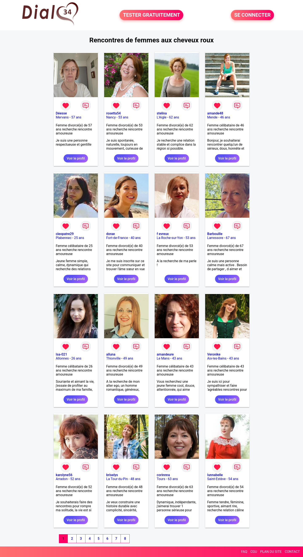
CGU (253, 552)
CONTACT (292, 552)
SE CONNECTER (252, 15)
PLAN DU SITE (271, 552)
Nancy (111, 117)
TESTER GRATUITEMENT (151, 15)
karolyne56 (64, 475)
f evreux (163, 234)
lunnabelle (215, 475)
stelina (162, 113)
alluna (110, 354)
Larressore (215, 238)
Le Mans (163, 358)
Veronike (214, 354)
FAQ (244, 552)
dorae (110, 234)
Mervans (62, 117)
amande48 (215, 113)
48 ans (135, 479)
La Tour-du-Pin (117, 479)
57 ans (76, 117)
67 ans (231, 238)
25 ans (79, 238)
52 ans (75, 479)
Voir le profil (76, 158)
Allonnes (62, 358)
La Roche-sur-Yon (170, 238)
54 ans (233, 479)
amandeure (165, 354)
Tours (161, 479)
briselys (112, 475)
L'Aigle (161, 117)
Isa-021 (61, 354)
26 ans (76, 358)
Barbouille (214, 234)
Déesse (61, 113)
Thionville (113, 358)
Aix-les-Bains (216, 358)
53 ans (123, 117)
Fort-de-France (117, 238)
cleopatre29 (65, 234)
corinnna (163, 475)
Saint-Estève (216, 479)
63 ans (173, 479)
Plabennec (64, 238)
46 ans (225, 117)
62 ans (174, 117)
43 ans (177, 358)
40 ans (136, 238)
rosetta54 (113, 113)
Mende (212, 117)
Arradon (62, 479)
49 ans (128, 358)
